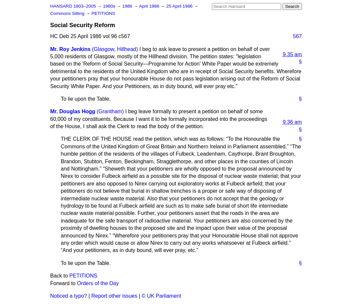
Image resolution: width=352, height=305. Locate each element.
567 (297, 36)
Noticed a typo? (68, 296)
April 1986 (150, 6)
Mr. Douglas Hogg (72, 111)
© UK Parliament (161, 296)
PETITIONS (103, 13)
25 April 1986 (180, 6)
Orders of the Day (98, 283)
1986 (127, 6)
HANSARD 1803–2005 (73, 6)
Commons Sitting (68, 13)
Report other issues (114, 296)
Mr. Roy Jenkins (70, 49)
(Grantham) (110, 111)
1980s (110, 6)
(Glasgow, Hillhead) (115, 49)
